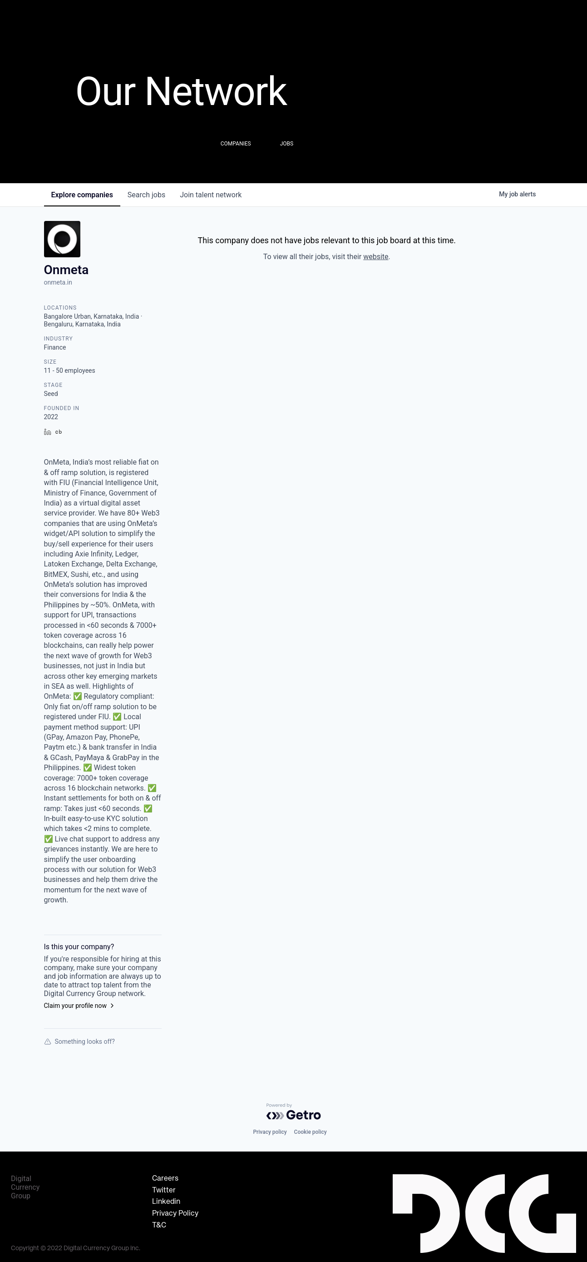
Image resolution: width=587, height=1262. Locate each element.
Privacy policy (269, 1132)
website (375, 256)
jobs (146, 194)
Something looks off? (79, 1041)
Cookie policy (310, 1132)
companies (82, 194)
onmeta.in (58, 282)
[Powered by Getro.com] (293, 1111)
